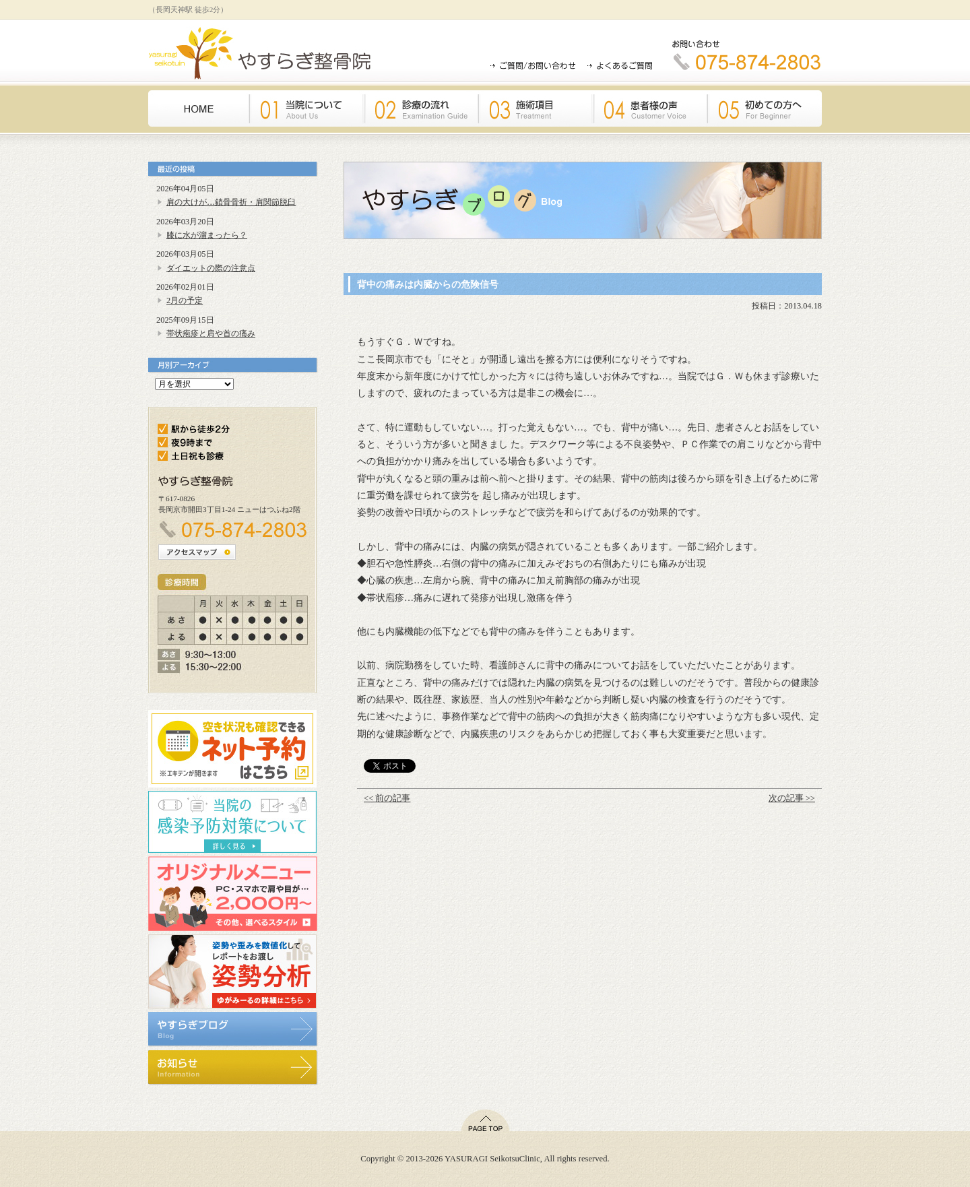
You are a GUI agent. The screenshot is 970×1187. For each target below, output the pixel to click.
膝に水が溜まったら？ (206, 235)
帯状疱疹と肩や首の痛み (210, 333)
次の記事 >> (792, 798)
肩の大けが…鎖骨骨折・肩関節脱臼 (231, 202)
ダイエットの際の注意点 (210, 268)
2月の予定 (184, 300)
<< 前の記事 (387, 798)
